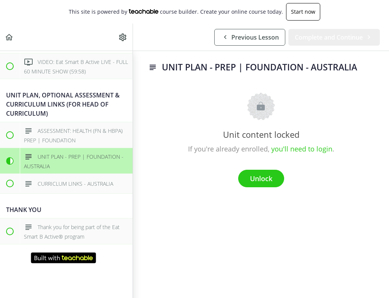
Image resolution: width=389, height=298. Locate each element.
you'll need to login (301, 148)
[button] (9, 37)
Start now (303, 11)
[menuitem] (123, 37)
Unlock (261, 178)
